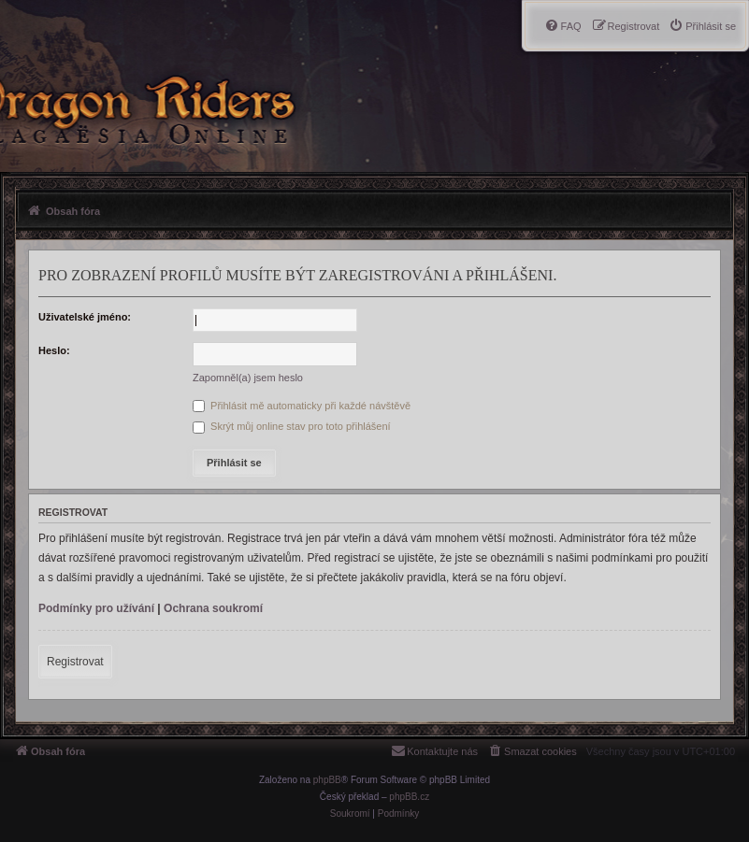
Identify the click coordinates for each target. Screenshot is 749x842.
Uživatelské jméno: (84, 316)
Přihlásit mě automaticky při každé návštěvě (302, 405)
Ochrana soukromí (213, 608)
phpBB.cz (409, 797)
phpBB (327, 780)
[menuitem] (702, 26)
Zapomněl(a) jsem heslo (248, 377)
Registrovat (75, 661)
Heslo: (54, 350)
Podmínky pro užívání (96, 608)
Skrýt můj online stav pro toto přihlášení (292, 426)
